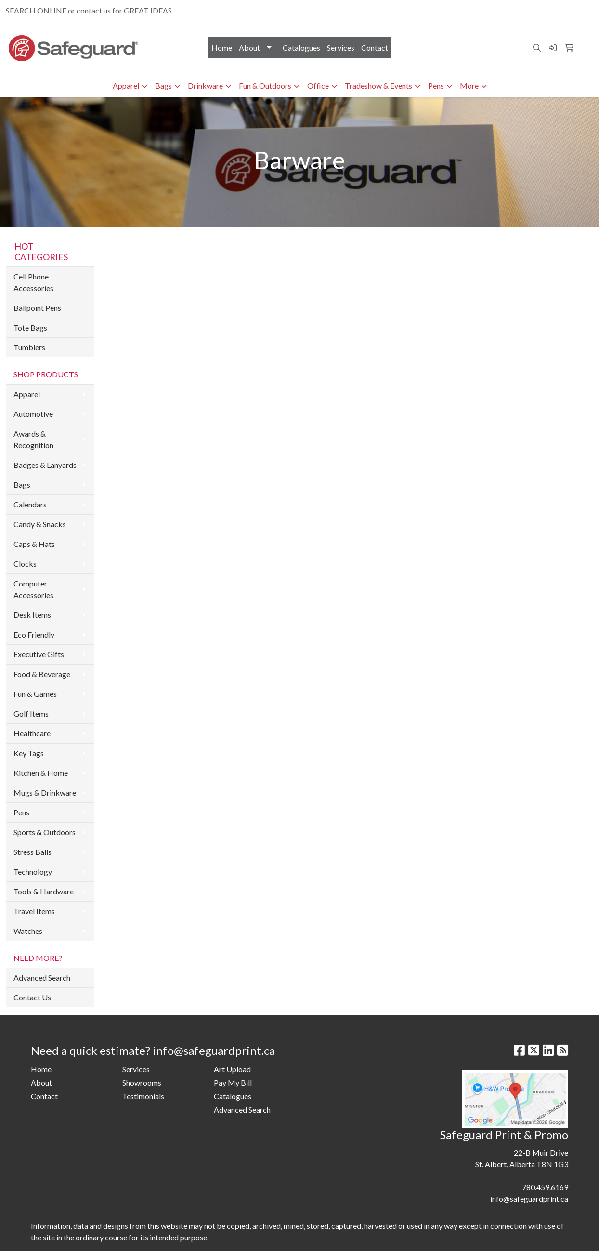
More (469, 85)
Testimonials (143, 1096)
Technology (32, 871)
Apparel (126, 85)
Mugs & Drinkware (44, 792)
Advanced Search (41, 977)
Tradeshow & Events (378, 85)
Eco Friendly (33, 634)
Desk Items (32, 614)
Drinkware (205, 85)
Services (340, 47)
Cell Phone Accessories (33, 282)
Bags (163, 85)
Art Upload (232, 1069)
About (249, 47)
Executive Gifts (38, 654)
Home (221, 47)
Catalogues (301, 47)
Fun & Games (35, 693)
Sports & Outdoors (44, 832)
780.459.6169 (481, 10)
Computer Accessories (33, 589)
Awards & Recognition (33, 439)
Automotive (33, 413)
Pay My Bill (233, 1082)
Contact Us (32, 997)
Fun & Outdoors (265, 85)
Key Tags (28, 753)
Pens (436, 85)
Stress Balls (32, 851)
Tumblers (29, 347)
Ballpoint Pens (37, 307)
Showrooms (141, 1082)
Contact (374, 47)
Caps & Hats (34, 543)
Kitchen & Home (40, 772)
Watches (27, 930)
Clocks (25, 563)
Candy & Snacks (39, 524)
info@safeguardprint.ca (549, 10)
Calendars (30, 504)
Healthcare (32, 733)
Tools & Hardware (43, 891)
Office (318, 85)
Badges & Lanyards (45, 464)
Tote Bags (30, 327)
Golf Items (31, 713)
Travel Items (34, 911)
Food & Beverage (41, 674)
